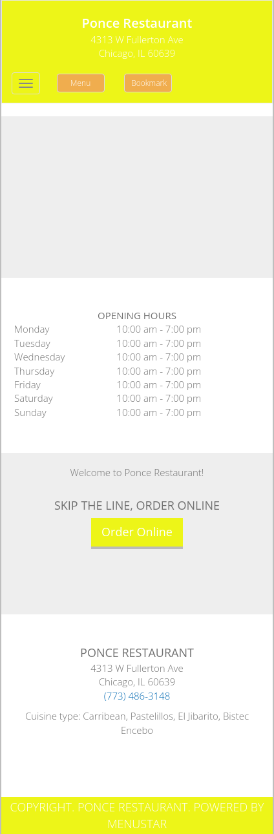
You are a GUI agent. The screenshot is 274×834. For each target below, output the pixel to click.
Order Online (137, 531)
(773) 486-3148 (137, 695)
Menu (80, 83)
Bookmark (149, 83)
